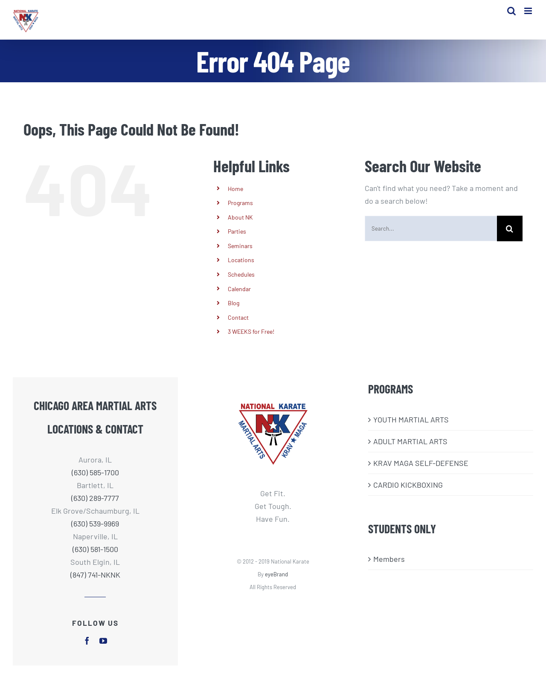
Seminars (240, 254)
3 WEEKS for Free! (251, 340)
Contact (238, 325)
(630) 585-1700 (95, 481)
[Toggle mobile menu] (528, 13)
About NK (240, 225)
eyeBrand (276, 582)
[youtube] (103, 649)
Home (235, 196)
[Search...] (431, 236)
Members (389, 567)
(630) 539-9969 (95, 532)
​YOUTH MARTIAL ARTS (411, 427)
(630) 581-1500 (95, 557)
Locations (241, 268)
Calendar (239, 297)
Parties (237, 239)
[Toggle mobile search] (511, 13)
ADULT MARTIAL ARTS (410, 449)
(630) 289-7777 (95, 506)
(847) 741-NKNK (95, 583)
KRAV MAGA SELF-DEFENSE (420, 471)
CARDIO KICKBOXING (408, 492)
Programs (240, 211)
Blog (233, 311)
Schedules (241, 282)
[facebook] (87, 649)
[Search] (510, 236)
